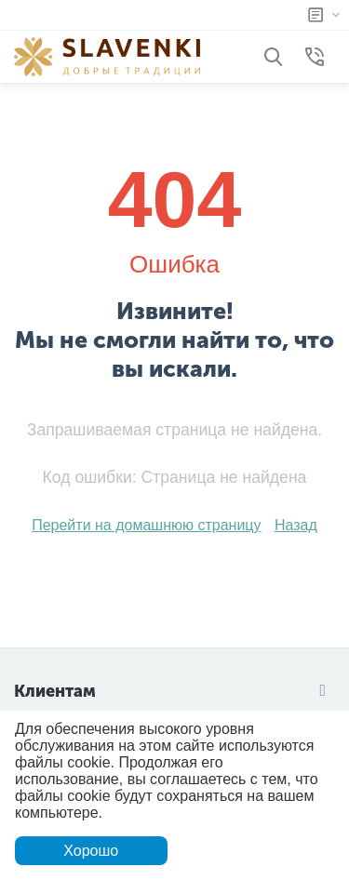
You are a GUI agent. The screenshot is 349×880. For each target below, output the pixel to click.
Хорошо (90, 851)
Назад (296, 525)
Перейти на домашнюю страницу (146, 525)
